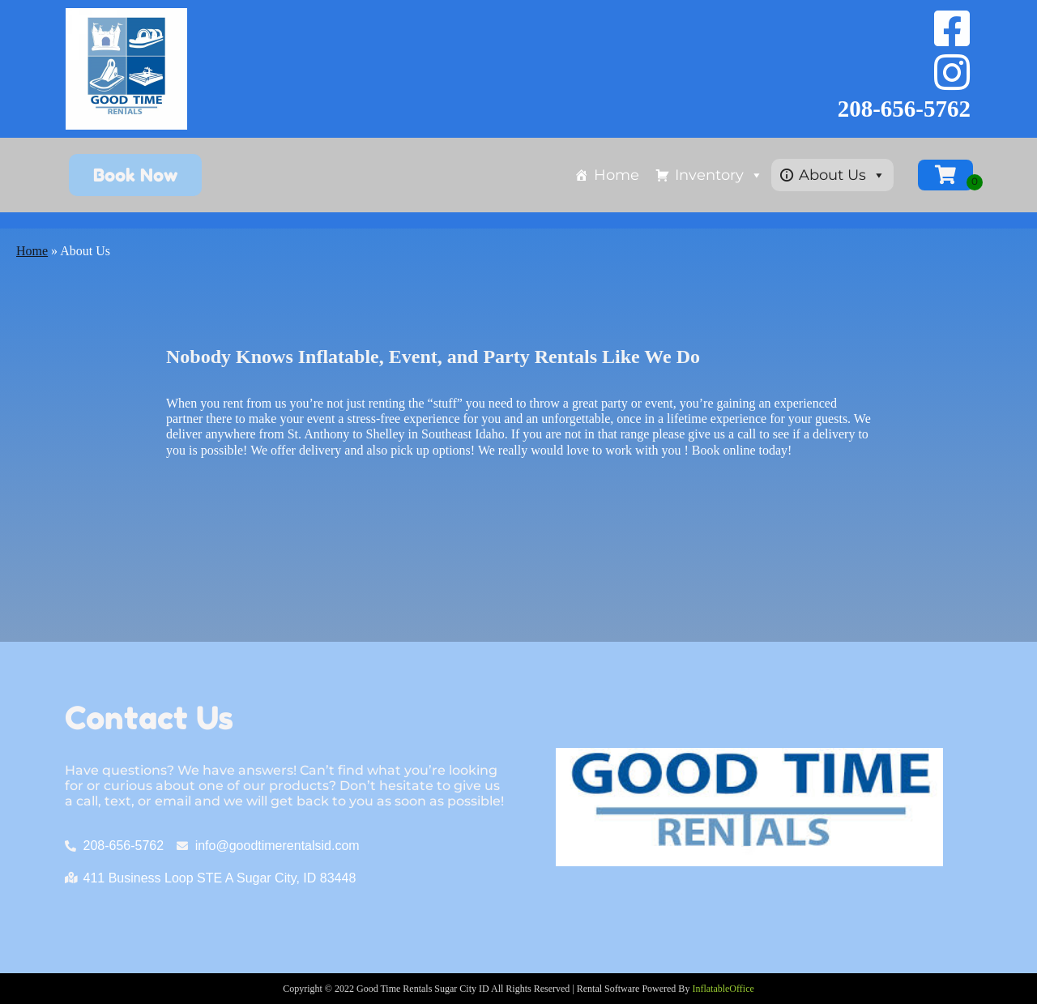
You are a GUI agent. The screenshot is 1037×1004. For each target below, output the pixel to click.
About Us (842, 175)
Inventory (719, 175)
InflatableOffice (722, 988)
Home (616, 175)
